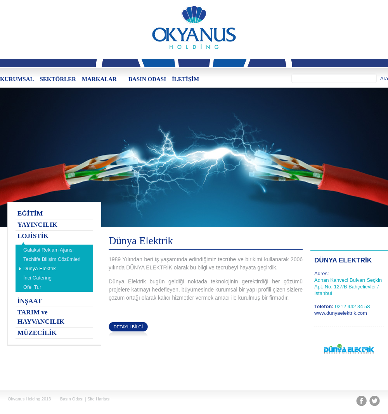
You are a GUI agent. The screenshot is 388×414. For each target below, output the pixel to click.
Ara (384, 78)
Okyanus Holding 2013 (29, 399)
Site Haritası (99, 399)
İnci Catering (37, 278)
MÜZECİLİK (37, 332)
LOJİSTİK (32, 236)
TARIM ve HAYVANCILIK (40, 317)
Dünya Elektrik (39, 268)
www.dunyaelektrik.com (340, 313)
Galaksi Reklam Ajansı (48, 250)
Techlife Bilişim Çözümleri (51, 259)
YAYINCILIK (37, 224)
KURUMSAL (17, 79)
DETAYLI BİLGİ (128, 326)
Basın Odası (72, 399)
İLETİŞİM (185, 79)
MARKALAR (99, 79)
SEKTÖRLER (58, 79)
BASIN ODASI (147, 79)
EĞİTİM (30, 213)
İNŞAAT (29, 301)
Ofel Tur (32, 287)
